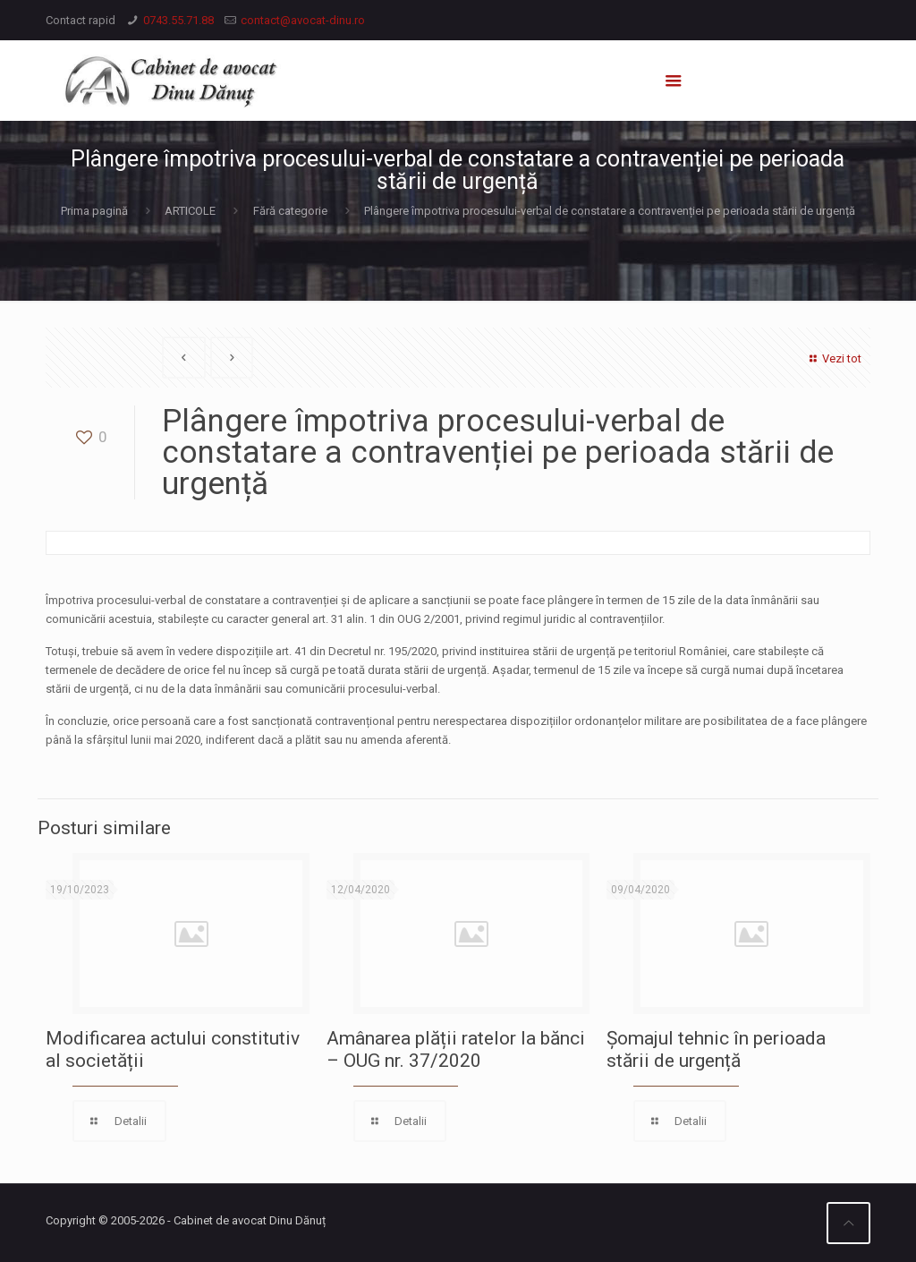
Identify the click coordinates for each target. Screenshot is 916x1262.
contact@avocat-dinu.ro (303, 20)
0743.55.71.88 (178, 20)
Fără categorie (290, 210)
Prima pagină (94, 210)
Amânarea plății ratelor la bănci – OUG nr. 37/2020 (456, 1049)
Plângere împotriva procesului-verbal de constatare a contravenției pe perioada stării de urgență (609, 210)
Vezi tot (833, 358)
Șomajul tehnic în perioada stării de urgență (716, 1049)
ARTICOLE (190, 210)
